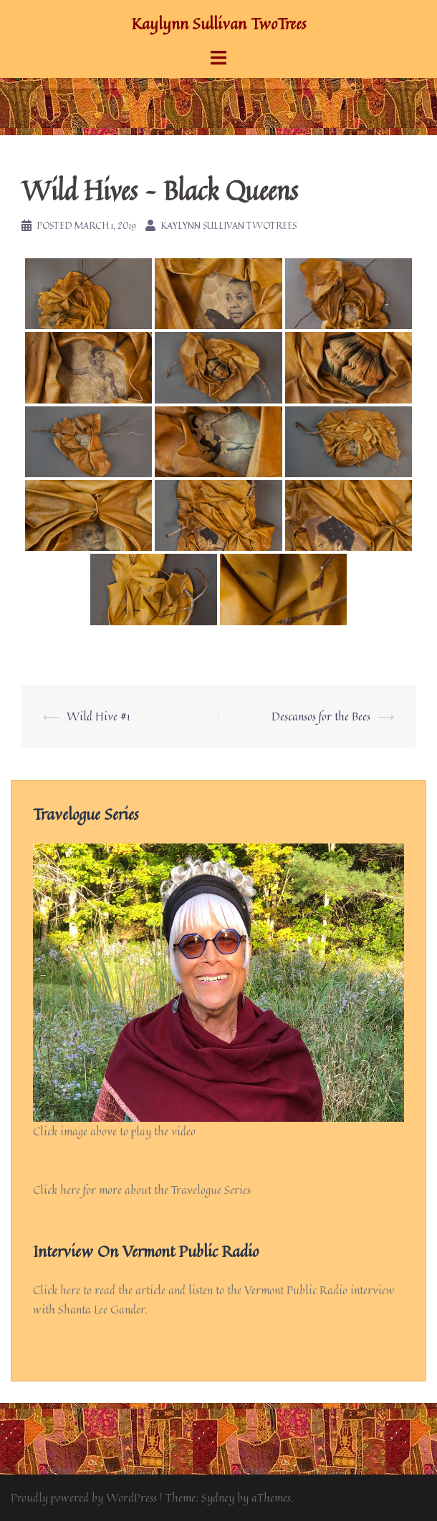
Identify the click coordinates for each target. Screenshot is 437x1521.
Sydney (217, 1497)
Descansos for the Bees (321, 716)
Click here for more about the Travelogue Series (142, 1189)
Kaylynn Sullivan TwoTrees (218, 23)
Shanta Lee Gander (101, 1309)
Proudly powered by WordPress (84, 1497)
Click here (56, 1290)
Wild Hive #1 (98, 716)
